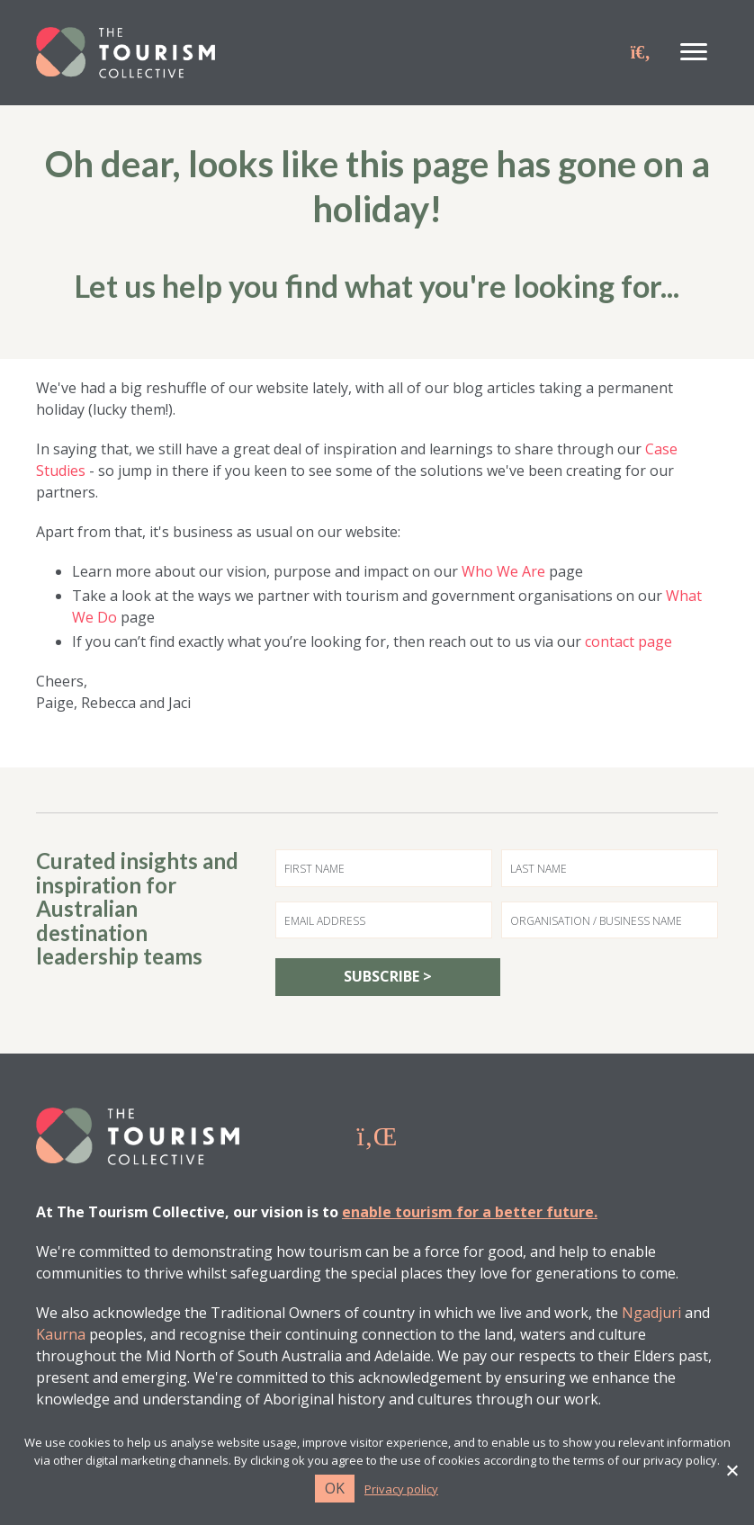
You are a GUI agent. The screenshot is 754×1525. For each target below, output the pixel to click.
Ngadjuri (651, 1313)
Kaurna (60, 1334)
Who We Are (503, 571)
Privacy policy (401, 1489)
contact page (628, 641)
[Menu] (693, 52)
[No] (732, 1470)
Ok (335, 1488)
